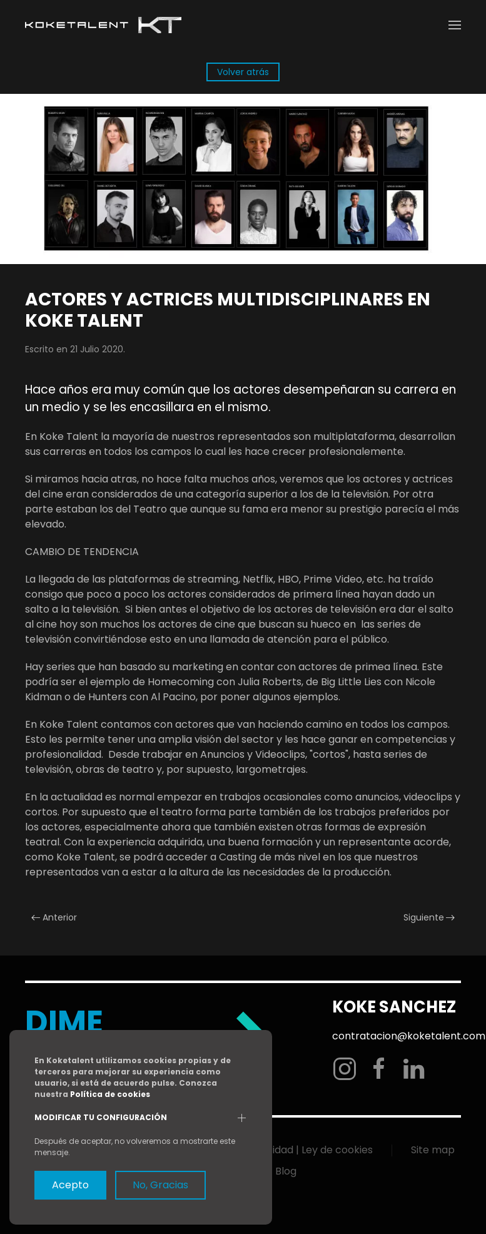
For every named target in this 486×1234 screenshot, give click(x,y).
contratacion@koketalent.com (407, 1036)
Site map (433, 1150)
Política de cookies (110, 1094)
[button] (454, 25)
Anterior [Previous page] (54, 917)
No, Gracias (160, 1185)
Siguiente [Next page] (429, 917)
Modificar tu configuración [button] (100, 1118)
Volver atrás (243, 72)
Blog (285, 1171)
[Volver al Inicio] (103, 25)
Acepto (70, 1185)
